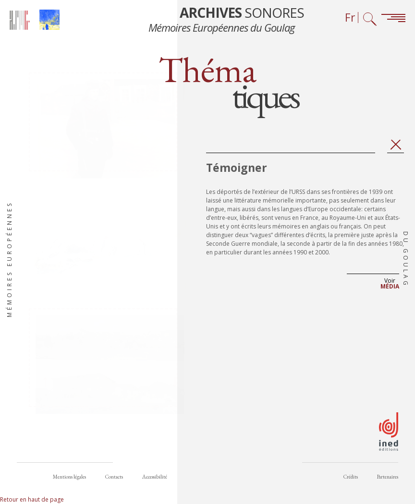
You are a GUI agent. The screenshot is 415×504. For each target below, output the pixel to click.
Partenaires (387, 479)
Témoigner (236, 171)
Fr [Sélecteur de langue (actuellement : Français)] (350, 17)
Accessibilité (154, 479)
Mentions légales (69, 479)
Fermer (395, 148)
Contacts (114, 479)
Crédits (350, 479)
